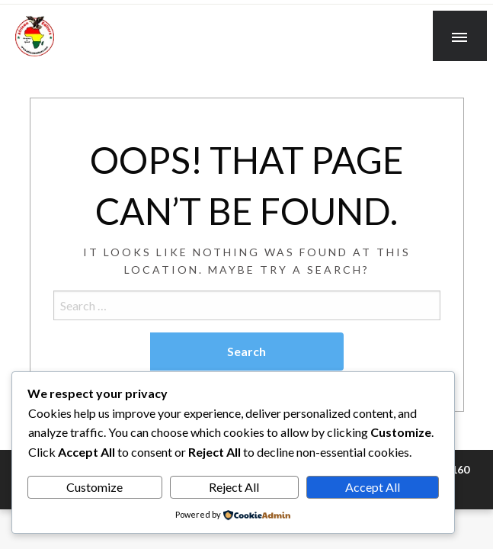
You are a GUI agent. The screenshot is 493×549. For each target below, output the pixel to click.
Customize (94, 487)
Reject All (234, 487)
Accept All (372, 487)
